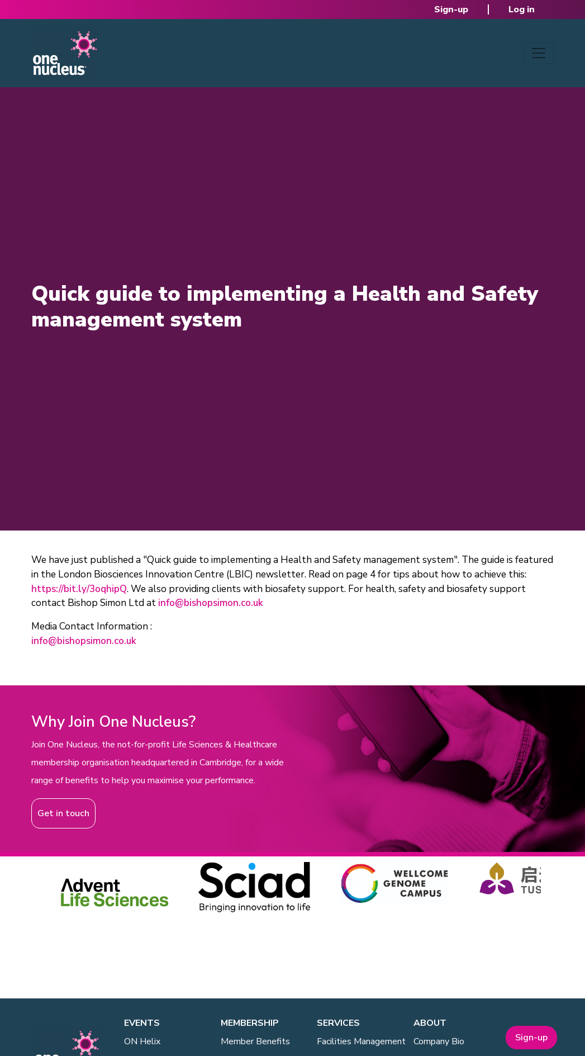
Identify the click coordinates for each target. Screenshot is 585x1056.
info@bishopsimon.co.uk (210, 602)
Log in (521, 9)
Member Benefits (255, 1041)
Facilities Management (361, 1041)
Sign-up (451, 9)
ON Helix (142, 1041)
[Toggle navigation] (538, 53)
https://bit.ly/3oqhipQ (79, 589)
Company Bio (438, 1041)
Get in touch (63, 813)
